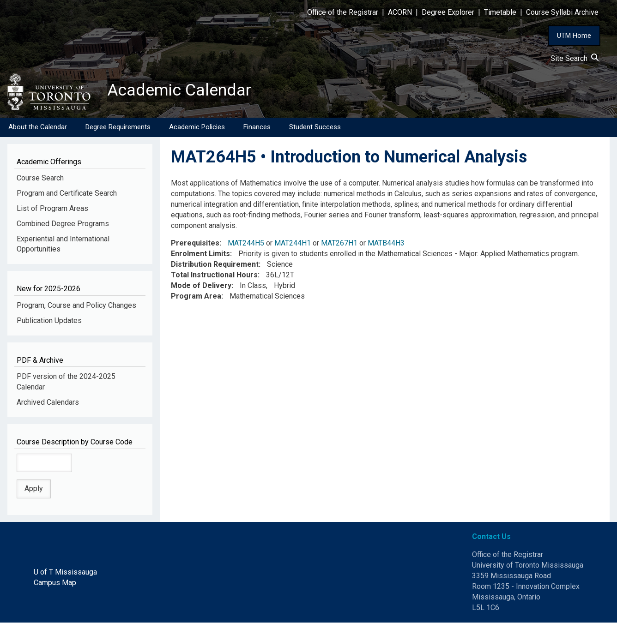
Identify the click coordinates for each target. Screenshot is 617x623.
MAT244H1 (292, 243)
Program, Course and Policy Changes (76, 305)
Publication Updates (49, 320)
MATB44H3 (386, 243)
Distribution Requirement (215, 264)
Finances (257, 127)
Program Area (196, 296)
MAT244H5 (246, 243)
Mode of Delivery (201, 285)
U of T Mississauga (65, 572)
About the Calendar (37, 127)
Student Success (315, 127)
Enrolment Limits (200, 254)
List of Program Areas (52, 208)
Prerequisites (195, 243)
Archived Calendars (48, 402)
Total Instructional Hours (214, 274)
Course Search (40, 178)
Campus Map (55, 582)
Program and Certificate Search (67, 193)
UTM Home (574, 35)
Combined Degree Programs (63, 223)
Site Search (574, 58)
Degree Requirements (118, 127)
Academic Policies (197, 127)
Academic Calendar (179, 90)
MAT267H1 (339, 243)
